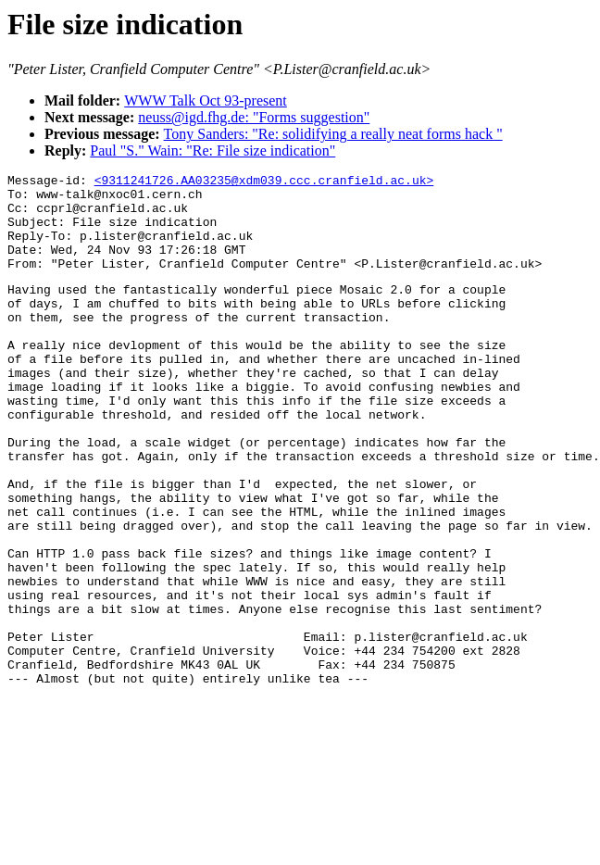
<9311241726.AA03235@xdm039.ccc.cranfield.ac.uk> (264, 182)
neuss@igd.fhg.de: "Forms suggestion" (253, 117)
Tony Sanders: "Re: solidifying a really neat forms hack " (333, 134)
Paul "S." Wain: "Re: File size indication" (212, 150)
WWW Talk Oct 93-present (205, 100)
